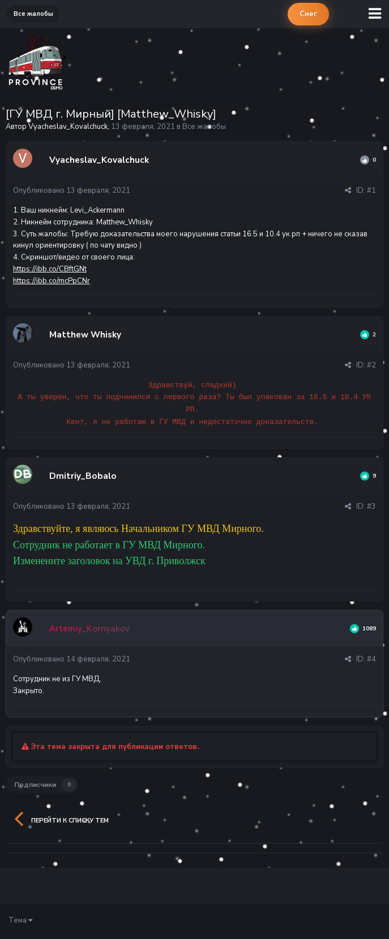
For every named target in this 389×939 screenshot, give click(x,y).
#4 (371, 659)
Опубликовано (71, 190)
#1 (371, 190)
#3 (371, 506)
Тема (20, 920)
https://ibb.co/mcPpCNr (51, 281)
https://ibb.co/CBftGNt (50, 269)
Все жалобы (204, 127)
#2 (371, 365)
